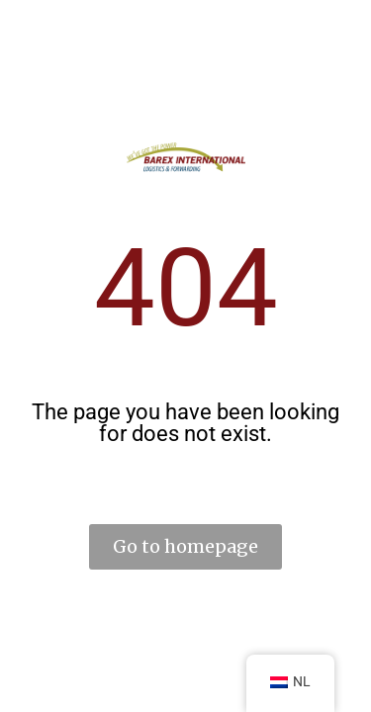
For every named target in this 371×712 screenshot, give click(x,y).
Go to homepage (185, 546)
